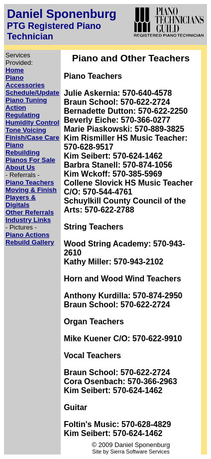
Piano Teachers (29, 182)
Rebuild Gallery (29, 242)
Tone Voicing (25, 130)
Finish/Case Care (32, 137)
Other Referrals (29, 212)
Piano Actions (27, 234)
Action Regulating (22, 111)
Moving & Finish (31, 190)
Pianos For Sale (30, 160)
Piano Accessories (25, 81)
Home (14, 70)
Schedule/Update (32, 92)
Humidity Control (32, 122)
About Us (20, 167)
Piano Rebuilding (22, 148)
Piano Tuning (26, 100)
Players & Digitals (20, 201)
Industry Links (28, 220)
